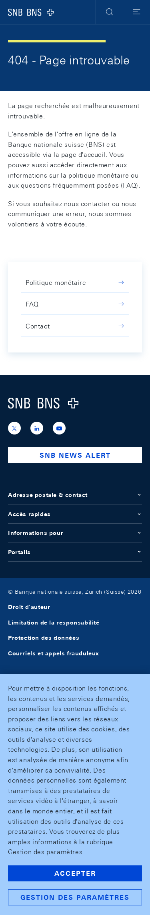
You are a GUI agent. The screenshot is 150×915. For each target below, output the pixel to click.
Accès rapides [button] (75, 514)
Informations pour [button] (75, 533)
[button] (109, 12)
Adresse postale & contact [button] (75, 495)
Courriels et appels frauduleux (53, 653)
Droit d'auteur (29, 607)
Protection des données (43, 637)
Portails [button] (75, 552)
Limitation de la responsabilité (54, 622)
